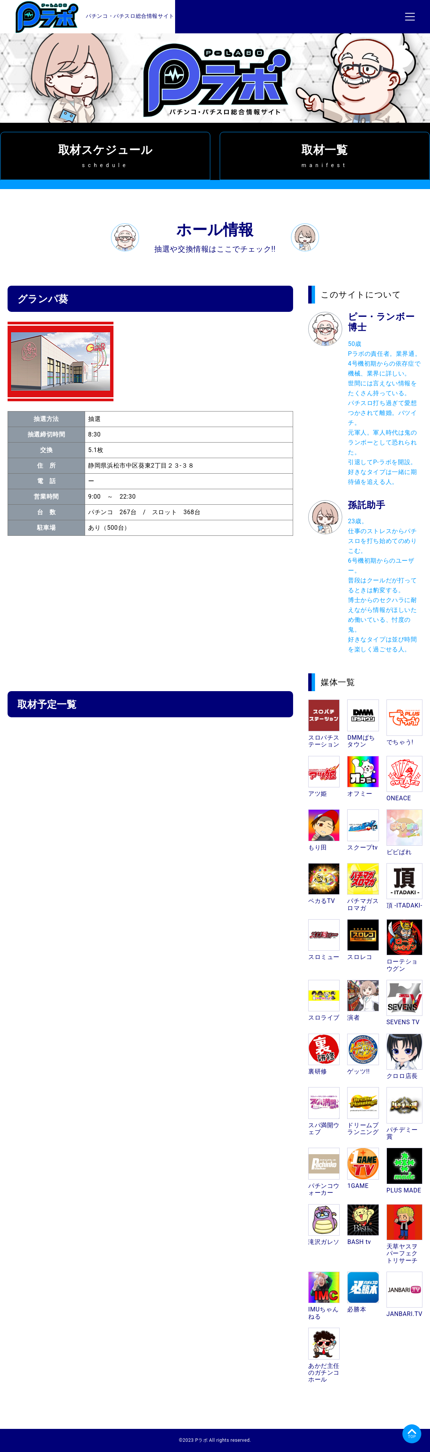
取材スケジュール (105, 155)
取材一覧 (324, 155)
